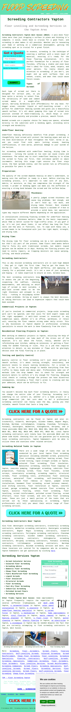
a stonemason (16, 623)
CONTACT (55, 14)
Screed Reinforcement (57, 664)
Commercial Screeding (38, 661)
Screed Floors (50, 651)
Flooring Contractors (28, 659)
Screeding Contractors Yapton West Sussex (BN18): (26, 35)
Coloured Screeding (50, 654)
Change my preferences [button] (48, 705)
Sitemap (3, 694)
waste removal (47, 615)
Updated (22, 694)
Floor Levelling (49, 656)
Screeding (14, 651)
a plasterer (33, 608)
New (17, 694)
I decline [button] (51, 701)
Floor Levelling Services (32, 664)
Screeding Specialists (13, 661)
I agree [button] (43, 701)
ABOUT (48, 14)
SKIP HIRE (48, 603)
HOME (42, 14)
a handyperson (28, 613)
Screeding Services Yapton (21, 556)
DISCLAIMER (64, 14)
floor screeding (20, 476)
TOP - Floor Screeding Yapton (16, 678)
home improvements (56, 613)
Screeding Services (51, 669)
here (53, 551)
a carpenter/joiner (20, 605)
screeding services (44, 546)
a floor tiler (41, 618)
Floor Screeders (30, 651)
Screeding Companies (12, 666)
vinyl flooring (18, 615)
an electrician (58, 620)
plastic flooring (31, 620)
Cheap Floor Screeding (28, 656)
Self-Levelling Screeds (27, 654)
